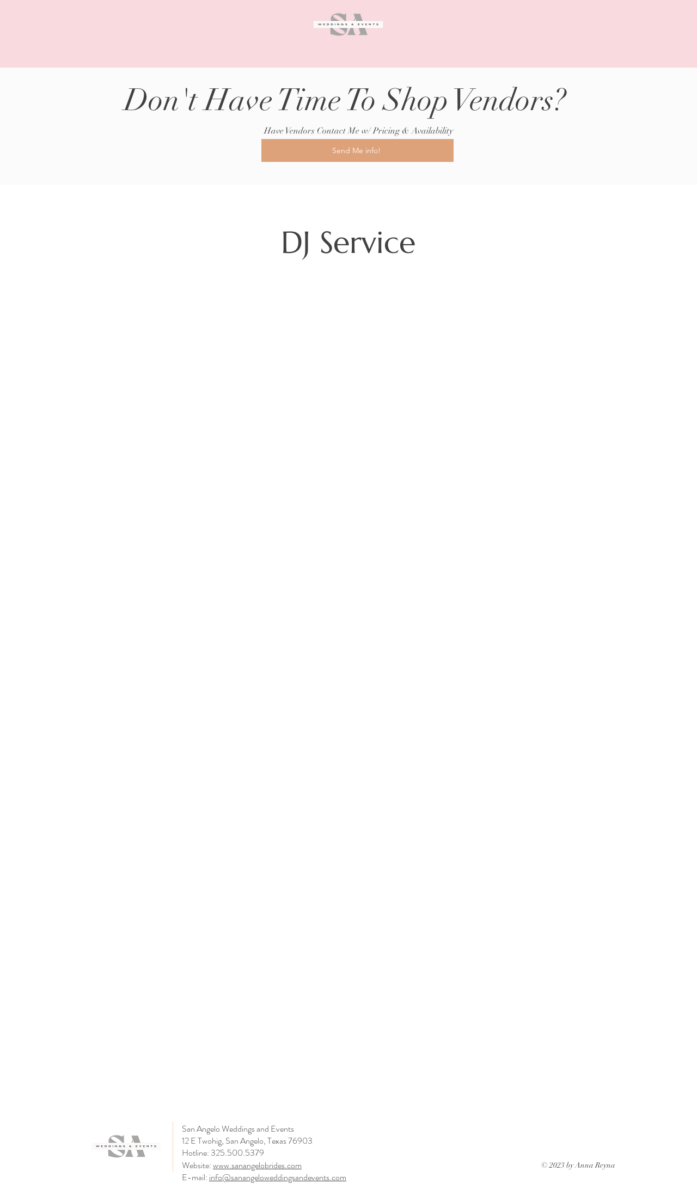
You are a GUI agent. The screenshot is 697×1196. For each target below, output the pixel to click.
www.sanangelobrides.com (257, 1165)
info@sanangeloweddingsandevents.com (277, 1177)
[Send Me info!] (357, 150)
